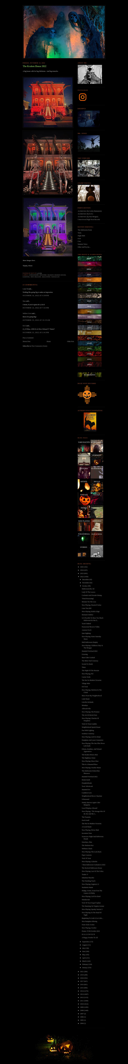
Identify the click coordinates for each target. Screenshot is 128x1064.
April (84, 958)
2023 (82, 573)
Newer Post (26, 341)
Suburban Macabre (88, 878)
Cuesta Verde (86, 677)
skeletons (46, 277)
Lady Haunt (86, 699)
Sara (24, 301)
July (83, 948)
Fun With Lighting (88, 730)
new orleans (36, 277)
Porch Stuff (85, 820)
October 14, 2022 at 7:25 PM (36, 308)
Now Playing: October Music (91, 768)
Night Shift (81, 236)
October (85, 586)
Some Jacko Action (88, 925)
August (84, 945)
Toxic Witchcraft (87, 786)
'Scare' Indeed (86, 623)
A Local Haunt (86, 827)
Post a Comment (28, 338)
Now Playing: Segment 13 (90, 884)
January (85, 967)
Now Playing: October (89, 928)
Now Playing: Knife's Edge (91, 611)
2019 (82, 975)
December (85, 579)
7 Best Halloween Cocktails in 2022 (93, 865)
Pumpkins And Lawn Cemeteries (92, 740)
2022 (82, 577)
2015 (82, 988)
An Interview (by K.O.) (85, 214)
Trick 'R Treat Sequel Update (91, 903)
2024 (82, 570)
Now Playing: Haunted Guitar (91, 605)
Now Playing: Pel (87, 674)
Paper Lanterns (87, 855)
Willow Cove (27, 313)
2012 (82, 997)
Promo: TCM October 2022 (91, 931)
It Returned (85, 799)
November (86, 583)
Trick (79, 233)
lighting (26, 277)
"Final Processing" (88, 598)
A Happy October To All (90, 937)
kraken (51, 275)
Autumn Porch (86, 630)
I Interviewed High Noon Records (89, 219)
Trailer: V (85, 874)
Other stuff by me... (84, 247)
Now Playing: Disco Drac (90, 761)
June (84, 951)
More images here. (29, 260)
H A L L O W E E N (88, 934)
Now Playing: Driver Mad (90, 830)
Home (49, 341)
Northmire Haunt (87, 887)
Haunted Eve (86, 789)
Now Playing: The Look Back (91, 852)
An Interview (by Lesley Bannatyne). (90, 211)
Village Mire (86, 683)
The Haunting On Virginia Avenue (93, 906)
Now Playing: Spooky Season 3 (92, 909)
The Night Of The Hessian (90, 670)
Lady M (25, 289)
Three (84, 667)
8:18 (79, 238)
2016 (82, 984)
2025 (82, 567)
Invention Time (87, 833)
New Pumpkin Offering (89, 921)
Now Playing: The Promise (90, 712)
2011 (82, 1001)
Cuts (79, 241)
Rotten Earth (86, 780)
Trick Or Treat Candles (89, 724)
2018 (82, 978)
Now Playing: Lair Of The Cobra (92, 871)
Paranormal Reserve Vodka (90, 627)
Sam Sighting (86, 633)
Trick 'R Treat (86, 858)
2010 (82, 1004)
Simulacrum (86, 900)
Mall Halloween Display (90, 642)
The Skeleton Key (88, 845)
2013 (82, 994)
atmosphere (34, 275)
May (84, 955)
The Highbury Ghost (88, 758)
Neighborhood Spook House (91, 727)
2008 (82, 1010)
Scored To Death (87, 664)
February (85, 964)
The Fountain (86, 817)
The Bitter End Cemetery (90, 661)
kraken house (60, 275)
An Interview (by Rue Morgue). (88, 217)
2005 (82, 1020)
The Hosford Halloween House (92, 868)
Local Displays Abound (89, 808)
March (84, 961)
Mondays (85, 705)
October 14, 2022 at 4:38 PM (36, 295)
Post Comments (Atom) (39, 346)
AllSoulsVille (86, 708)
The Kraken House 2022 (34, 66)
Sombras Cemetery (88, 734)
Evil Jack (85, 687)
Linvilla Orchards (87, 702)
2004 (82, 1023)
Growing (85, 654)
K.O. (24, 326)
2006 (82, 1017)
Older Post (70, 341)
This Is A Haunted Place (90, 764)
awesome (43, 275)
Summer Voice (82, 244)
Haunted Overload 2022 (89, 651)
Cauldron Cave (87, 793)
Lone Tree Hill (86, 608)
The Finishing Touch (88, 881)
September (86, 942)
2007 (82, 1014)
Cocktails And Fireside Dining (92, 595)
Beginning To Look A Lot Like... (92, 918)
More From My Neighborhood (92, 696)
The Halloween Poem (85, 230)
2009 (82, 1007)
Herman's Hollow (87, 615)
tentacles (55, 277)
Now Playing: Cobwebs (89, 861)
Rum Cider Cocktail (88, 657)
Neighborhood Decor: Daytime (92, 796)
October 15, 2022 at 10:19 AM (36, 320)
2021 (82, 971)
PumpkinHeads (87, 783)
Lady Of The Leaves (88, 592)
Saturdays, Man (87, 842)
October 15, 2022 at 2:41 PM (36, 332)
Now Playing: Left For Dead (91, 737)
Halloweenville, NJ (88, 589)
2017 (82, 981)
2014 (82, 991)
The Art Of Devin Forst (89, 715)
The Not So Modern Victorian (91, 680)
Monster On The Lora (89, 602)
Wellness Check (87, 848)
